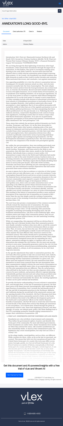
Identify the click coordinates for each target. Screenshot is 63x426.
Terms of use (21, 421)
